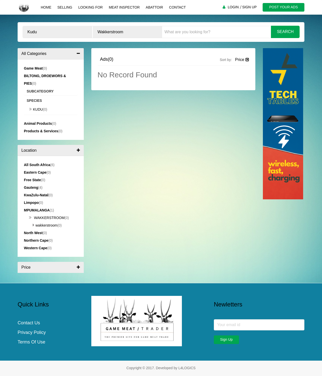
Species (34, 101)
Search (285, 31)
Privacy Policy (32, 332)
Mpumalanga (37, 210)
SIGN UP (249, 7)
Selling (64, 7)
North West (33, 233)
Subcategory (40, 91)
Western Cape (35, 248)
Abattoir (154, 7)
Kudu (36, 109)
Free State (32, 180)
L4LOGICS (186, 368)
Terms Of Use (31, 341)
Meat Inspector (124, 7)
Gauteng (31, 187)
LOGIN (233, 7)
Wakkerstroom (47, 218)
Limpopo (31, 203)
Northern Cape (36, 240)
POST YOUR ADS (283, 7)
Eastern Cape (35, 172)
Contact (177, 7)
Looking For (90, 7)
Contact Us (29, 322)
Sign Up (226, 339)
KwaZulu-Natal (36, 195)
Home (46, 7)
